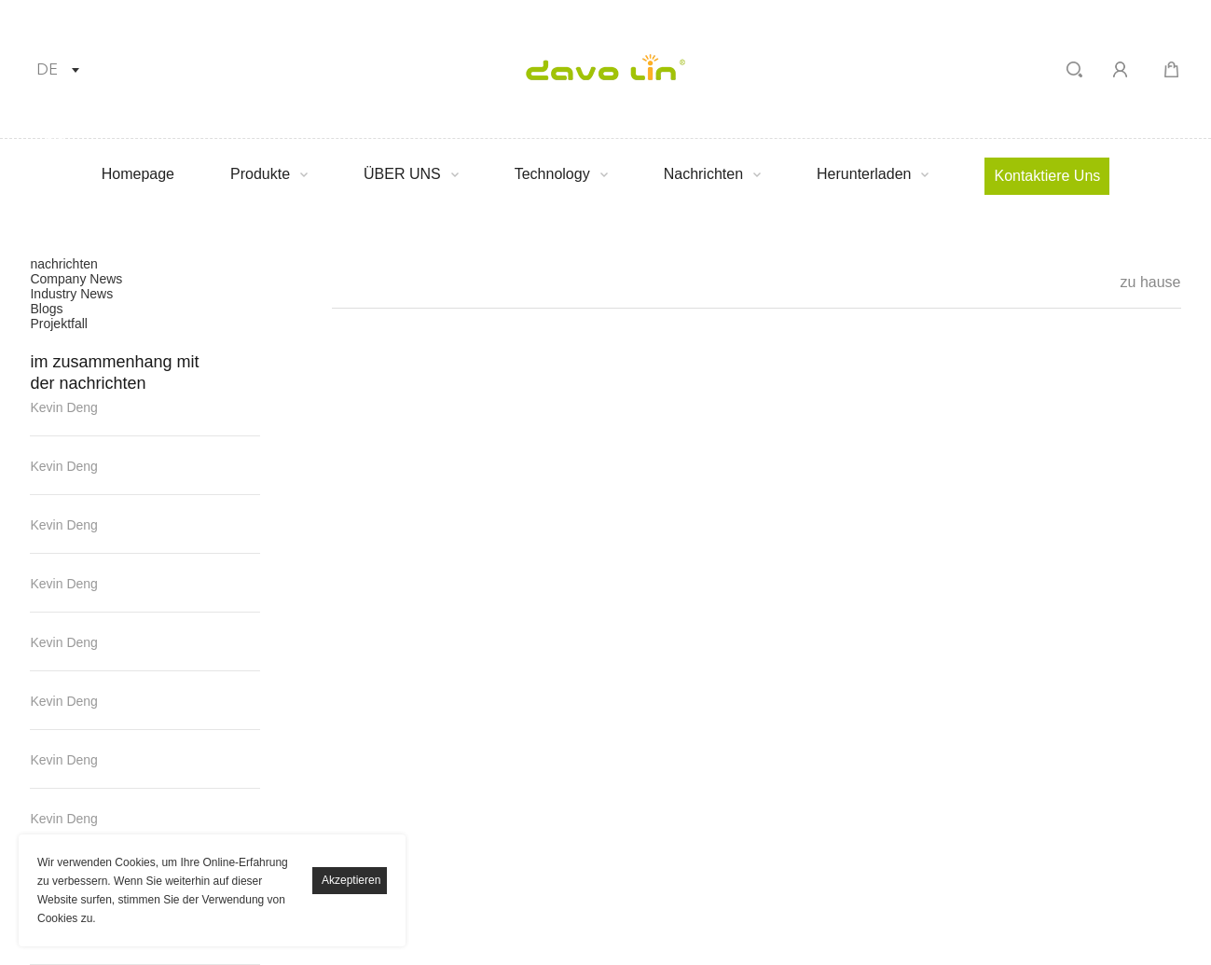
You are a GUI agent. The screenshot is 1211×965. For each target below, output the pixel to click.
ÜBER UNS (402, 174)
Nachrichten (703, 174)
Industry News (71, 293)
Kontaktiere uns (1047, 176)
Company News (76, 278)
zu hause (1151, 282)
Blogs (46, 308)
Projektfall (58, 323)
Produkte (260, 174)
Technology (552, 174)
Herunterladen (864, 174)
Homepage (138, 174)
